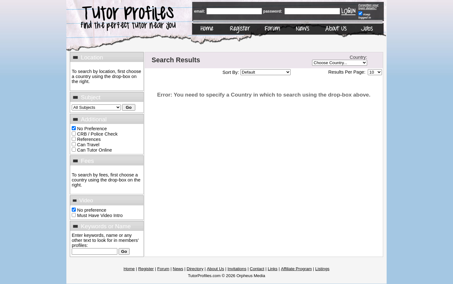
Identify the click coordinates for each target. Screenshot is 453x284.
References (89, 139)
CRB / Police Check (97, 133)
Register (146, 268)
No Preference (92, 128)
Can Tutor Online (94, 150)
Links (272, 268)
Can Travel (88, 144)
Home (129, 268)
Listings (322, 268)
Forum (163, 268)
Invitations (236, 268)
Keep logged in (364, 16)
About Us (215, 268)
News (178, 268)
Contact (257, 268)
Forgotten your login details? (368, 6)
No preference (91, 210)
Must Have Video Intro (100, 215)
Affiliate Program (296, 268)
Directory (195, 268)
